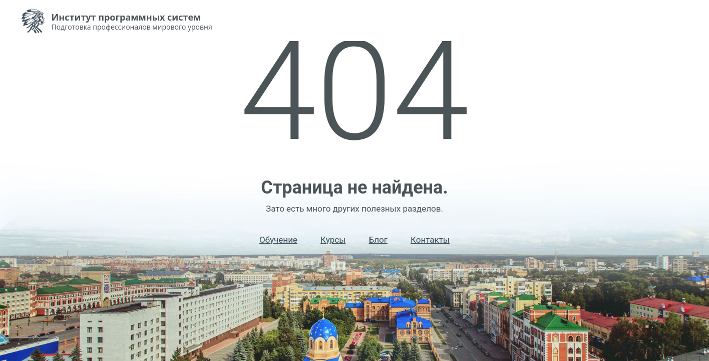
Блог (378, 240)
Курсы (332, 240)
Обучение (278, 240)
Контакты (430, 240)
